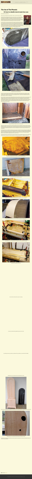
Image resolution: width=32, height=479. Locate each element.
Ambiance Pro (13, 476)
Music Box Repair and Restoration (6, 2)
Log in (24, 476)
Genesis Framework (18, 476)
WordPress (21, 476)
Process (6, 472)
